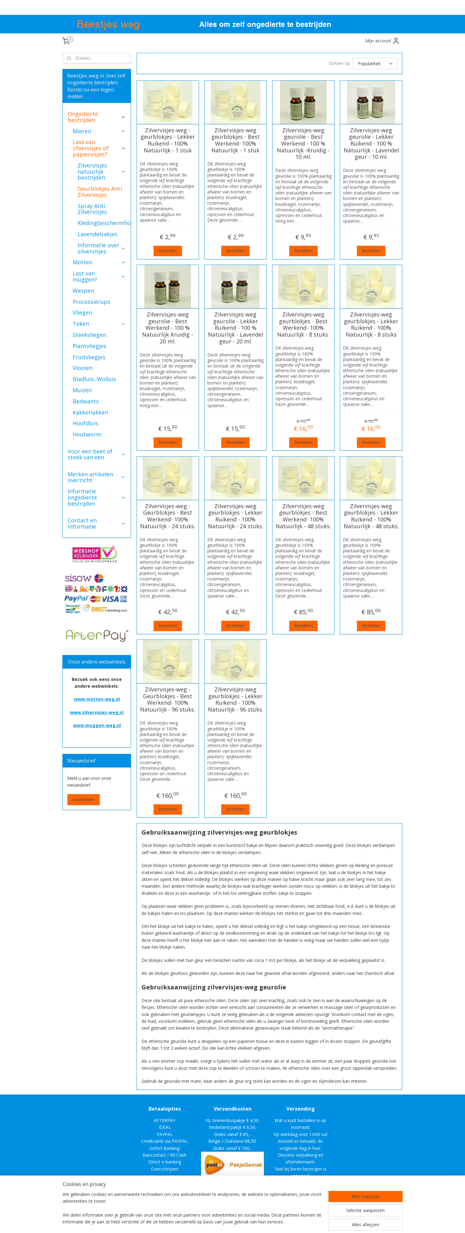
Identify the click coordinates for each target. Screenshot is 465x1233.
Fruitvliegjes (89, 357)
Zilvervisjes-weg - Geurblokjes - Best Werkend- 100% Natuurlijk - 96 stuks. (167, 699)
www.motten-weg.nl (97, 699)
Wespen (83, 290)
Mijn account (382, 41)
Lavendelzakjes (97, 234)
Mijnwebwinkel (352, 1221)
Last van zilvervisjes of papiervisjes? (99, 148)
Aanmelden (83, 799)
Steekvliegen (89, 334)
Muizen (82, 390)
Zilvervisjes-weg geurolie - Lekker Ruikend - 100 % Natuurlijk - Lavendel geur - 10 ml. (371, 143)
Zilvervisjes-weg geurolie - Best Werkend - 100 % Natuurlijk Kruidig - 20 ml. (167, 328)
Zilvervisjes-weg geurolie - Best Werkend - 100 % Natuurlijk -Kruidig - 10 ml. (303, 143)
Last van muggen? (99, 276)
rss (275, 1221)
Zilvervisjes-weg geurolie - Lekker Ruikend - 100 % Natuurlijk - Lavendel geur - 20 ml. (235, 328)
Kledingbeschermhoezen (104, 223)
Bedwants (86, 401)
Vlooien (82, 368)
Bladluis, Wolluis (94, 379)
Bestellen (168, 250)
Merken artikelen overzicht (97, 477)
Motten (99, 262)
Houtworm (87, 434)
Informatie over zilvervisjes (102, 248)
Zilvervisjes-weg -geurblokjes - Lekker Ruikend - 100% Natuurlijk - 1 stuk (168, 140)
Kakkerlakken (90, 412)
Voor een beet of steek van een (97, 454)
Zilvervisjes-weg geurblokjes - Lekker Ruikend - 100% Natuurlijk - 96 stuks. (235, 699)
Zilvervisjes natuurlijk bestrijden (102, 171)
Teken (99, 323)
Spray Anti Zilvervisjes (92, 209)
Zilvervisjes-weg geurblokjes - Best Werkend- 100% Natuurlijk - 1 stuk (235, 140)
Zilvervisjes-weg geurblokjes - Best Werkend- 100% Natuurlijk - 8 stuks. (303, 324)
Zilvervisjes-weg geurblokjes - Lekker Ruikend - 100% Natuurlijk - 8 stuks (371, 324)
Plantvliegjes (89, 346)
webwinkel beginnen (298, 1221)
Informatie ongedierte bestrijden (97, 497)
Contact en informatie (97, 523)
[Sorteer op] (375, 63)
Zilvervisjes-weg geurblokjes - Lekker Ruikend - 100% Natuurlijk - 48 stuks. (371, 516)
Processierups (91, 301)
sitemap (261, 1221)
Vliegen (82, 312)
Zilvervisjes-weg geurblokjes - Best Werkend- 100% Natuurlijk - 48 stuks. (303, 516)
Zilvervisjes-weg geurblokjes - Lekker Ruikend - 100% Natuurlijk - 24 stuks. (235, 516)
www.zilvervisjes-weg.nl (97, 712)
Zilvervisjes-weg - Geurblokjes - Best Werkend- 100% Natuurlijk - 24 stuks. (167, 516)
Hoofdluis (85, 423)
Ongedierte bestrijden (97, 117)
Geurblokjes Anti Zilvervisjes (100, 191)
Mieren (99, 131)
